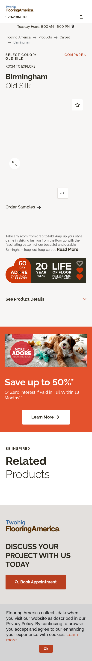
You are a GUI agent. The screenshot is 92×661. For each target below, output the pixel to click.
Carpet (65, 37)
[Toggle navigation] (81, 17)
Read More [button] (67, 249)
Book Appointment (36, 581)
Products (45, 37)
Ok (46, 649)
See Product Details (25, 299)
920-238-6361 (17, 17)
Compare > (75, 55)
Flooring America (18, 37)
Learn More (46, 417)
